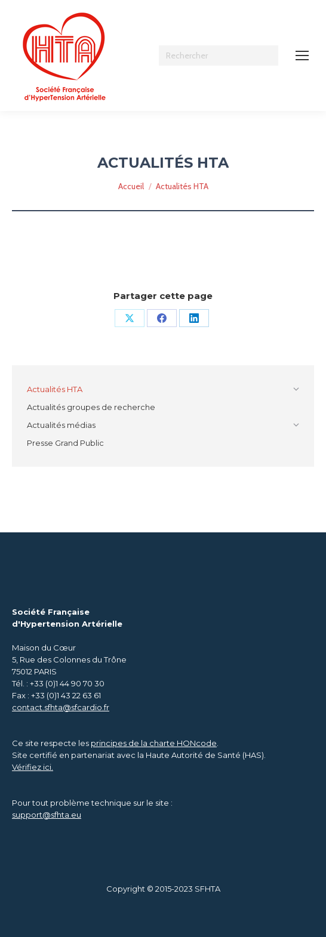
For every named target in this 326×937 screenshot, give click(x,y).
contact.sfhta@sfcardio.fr (60, 707)
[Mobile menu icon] (302, 55)
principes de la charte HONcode (154, 743)
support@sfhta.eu (46, 814)
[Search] (218, 55)
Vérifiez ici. (32, 767)
